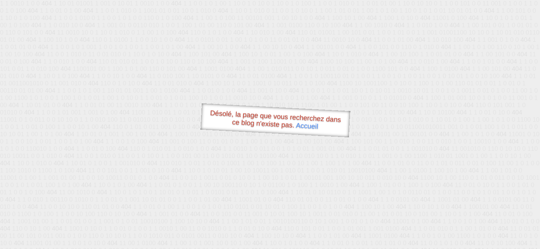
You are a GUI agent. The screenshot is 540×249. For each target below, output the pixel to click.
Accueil (307, 125)
